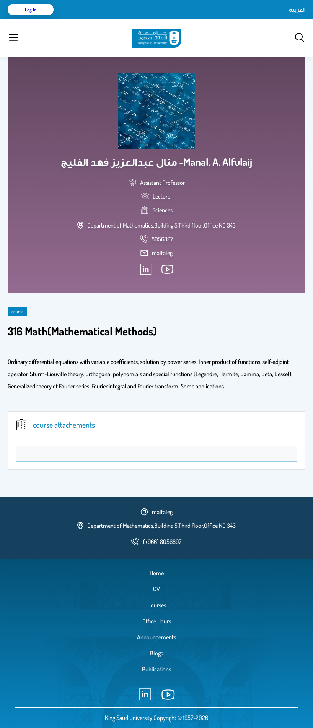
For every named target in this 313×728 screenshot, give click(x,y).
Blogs (156, 653)
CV (156, 589)
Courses (156, 605)
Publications (156, 669)
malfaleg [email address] (162, 253)
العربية (297, 9)
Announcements (156, 637)
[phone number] (162, 239)
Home (157, 573)
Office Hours (156, 621)
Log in (31, 9)
